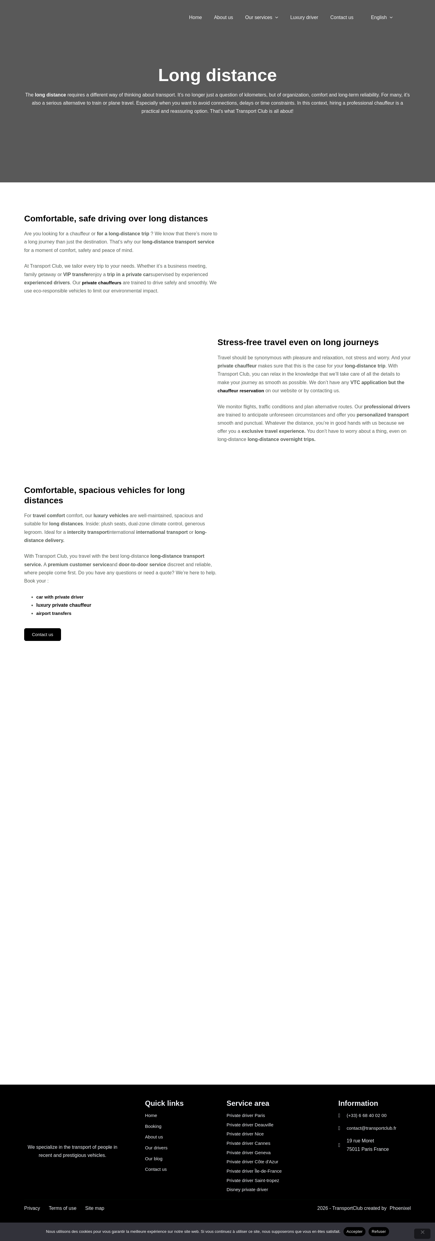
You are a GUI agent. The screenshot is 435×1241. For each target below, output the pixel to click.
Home (208, 17)
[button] (284, 17)
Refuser (379, 1231)
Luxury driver (310, 17)
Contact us (345, 17)
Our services (270, 17)
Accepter (354, 1231)
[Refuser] (422, 1234)
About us (234, 17)
